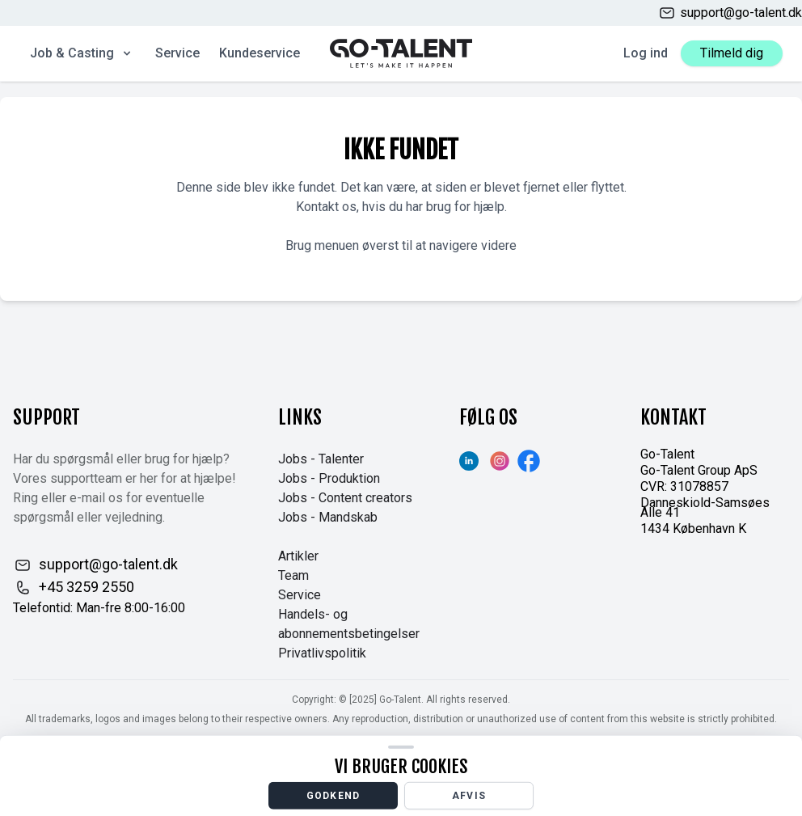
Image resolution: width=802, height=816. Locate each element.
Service (177, 53)
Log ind (645, 53)
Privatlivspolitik (322, 653)
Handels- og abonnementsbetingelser (349, 624)
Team (293, 575)
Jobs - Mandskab (328, 517)
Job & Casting (81, 53)
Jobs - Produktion (329, 478)
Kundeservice (259, 53)
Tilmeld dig (731, 53)
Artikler (298, 556)
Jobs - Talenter (321, 459)
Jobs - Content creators (345, 497)
